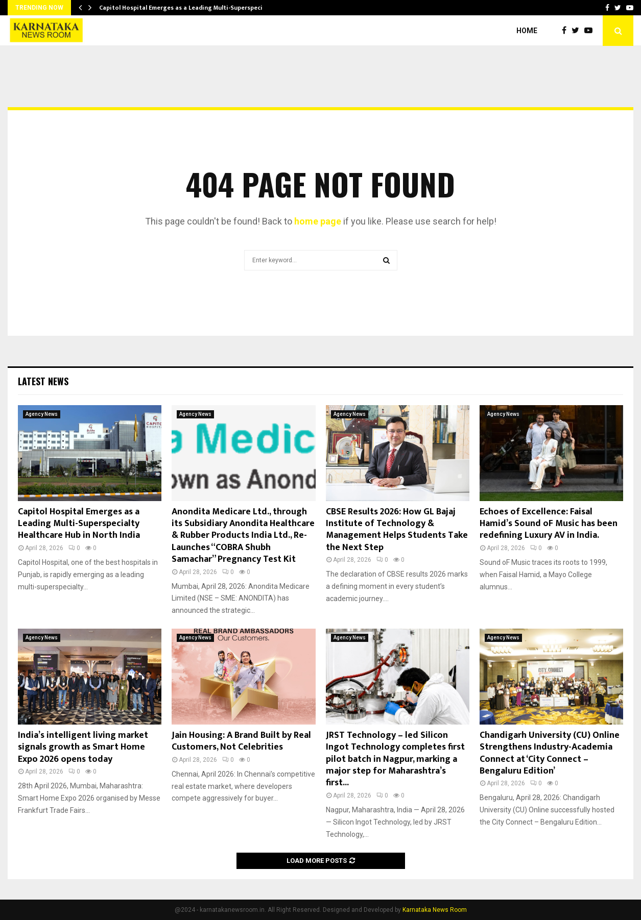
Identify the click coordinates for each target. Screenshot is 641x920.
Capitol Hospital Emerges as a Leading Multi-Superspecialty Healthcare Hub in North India (79, 523)
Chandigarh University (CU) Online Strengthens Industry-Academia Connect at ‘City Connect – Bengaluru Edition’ (550, 753)
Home (526, 31)
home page (317, 221)
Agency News (42, 414)
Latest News (43, 381)
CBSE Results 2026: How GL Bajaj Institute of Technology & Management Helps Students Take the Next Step (397, 529)
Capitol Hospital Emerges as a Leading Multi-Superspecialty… (189, 8)
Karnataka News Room (434, 909)
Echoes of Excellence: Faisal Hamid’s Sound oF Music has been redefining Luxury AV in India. (549, 523)
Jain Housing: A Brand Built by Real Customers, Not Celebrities (241, 741)
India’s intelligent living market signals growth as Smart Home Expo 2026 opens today (83, 747)
